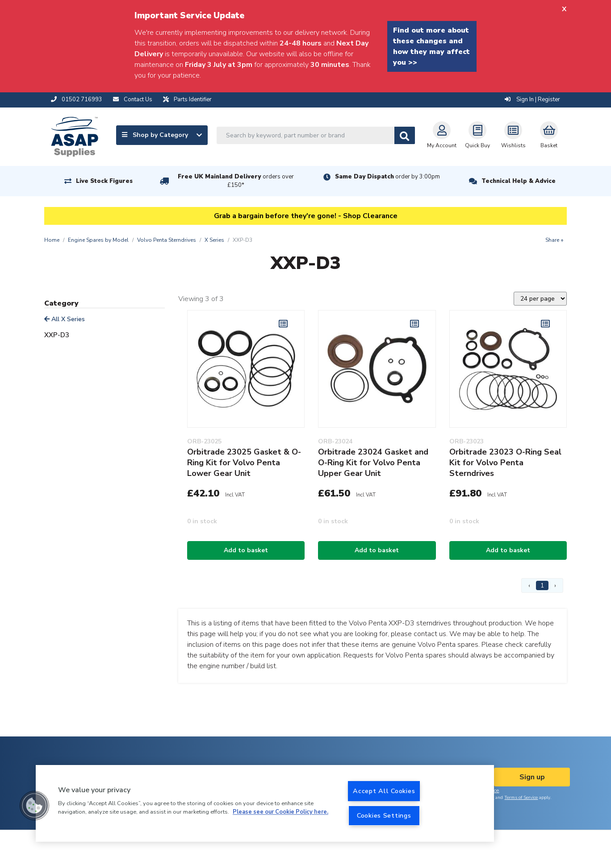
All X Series (64, 319)
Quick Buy (477, 135)
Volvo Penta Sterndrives (166, 240)
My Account (441, 135)
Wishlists (513, 135)
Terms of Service (521, 797)
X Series (214, 240)
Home (51, 240)
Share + (554, 240)
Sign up (532, 777)
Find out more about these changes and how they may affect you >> (431, 46)
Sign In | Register (532, 99)
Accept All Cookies (384, 790)
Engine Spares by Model (98, 240)
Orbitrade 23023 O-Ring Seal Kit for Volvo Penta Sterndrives (505, 463)
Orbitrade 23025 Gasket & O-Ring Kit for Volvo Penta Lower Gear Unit (244, 463)
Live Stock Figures (104, 181)
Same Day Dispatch (387, 177)
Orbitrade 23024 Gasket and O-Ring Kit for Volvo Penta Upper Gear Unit (373, 463)
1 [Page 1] (542, 585)
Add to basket (246, 550)
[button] (34, 805)
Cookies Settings (384, 815)
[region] (265, 803)
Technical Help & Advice (518, 181)
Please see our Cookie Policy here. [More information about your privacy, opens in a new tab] (280, 812)
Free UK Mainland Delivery (236, 181)
